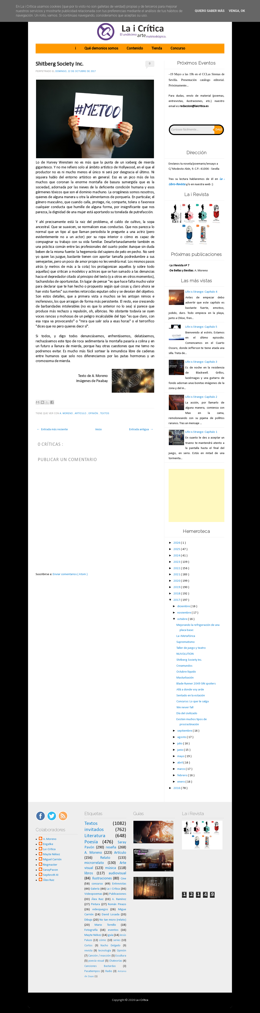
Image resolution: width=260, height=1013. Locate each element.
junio (180, 750)
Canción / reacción (99, 955)
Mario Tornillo (105, 925)
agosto (182, 737)
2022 (177, 568)
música (110, 868)
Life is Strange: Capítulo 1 (201, 432)
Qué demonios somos (101, 49)
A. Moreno (66, 413)
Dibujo (88, 919)
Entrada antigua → (141, 429)
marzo (181, 769)
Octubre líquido (186, 671)
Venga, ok (237, 11)
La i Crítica (49, 849)
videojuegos (100, 909)
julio (180, 743)
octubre (182, 619)
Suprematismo (185, 642)
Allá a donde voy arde (190, 689)
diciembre (184, 606)
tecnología (104, 950)
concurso (97, 883)
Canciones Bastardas (100, 966)
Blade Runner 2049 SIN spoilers (196, 683)
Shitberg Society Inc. (59, 64)
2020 (177, 581)
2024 (177, 555)
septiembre (185, 730)
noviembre (184, 612)
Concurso (178, 49)
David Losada (110, 914)
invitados (94, 829)
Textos (105, 413)
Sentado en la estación (190, 695)
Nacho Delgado (110, 945)
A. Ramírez (119, 899)
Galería (95, 888)
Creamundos (184, 665)
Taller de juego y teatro (191, 648)
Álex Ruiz (48, 880)
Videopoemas (93, 894)
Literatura (94, 835)
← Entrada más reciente (52, 429)
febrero (182, 775)
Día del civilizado (186, 713)
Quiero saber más (210, 11)
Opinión (93, 413)
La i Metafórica (185, 636)
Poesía (91, 842)
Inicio (98, 429)
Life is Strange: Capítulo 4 (201, 291)
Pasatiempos (92, 971)
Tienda (156, 49)
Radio (108, 971)
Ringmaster (50, 864)
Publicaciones (117, 894)
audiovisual (117, 873)
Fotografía (91, 930)
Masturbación (185, 677)
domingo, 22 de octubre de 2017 (75, 71)
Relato (105, 858)
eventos (113, 930)
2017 (177, 600)
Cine (123, 878)
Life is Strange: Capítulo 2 (201, 397)
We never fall (184, 707)
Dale (218, 129)
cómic (102, 940)
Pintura (95, 904)
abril (180, 762)
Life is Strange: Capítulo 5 (201, 327)
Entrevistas (119, 883)
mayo (181, 756)
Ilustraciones (102, 878)
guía (110, 935)
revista (88, 950)
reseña (111, 847)
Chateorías (115, 960)
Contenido (135, 49)
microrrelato (94, 863)
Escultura (120, 955)
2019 (177, 587)
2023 (177, 562)
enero (181, 781)
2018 (177, 593)
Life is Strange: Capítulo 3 (201, 362)
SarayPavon (50, 870)
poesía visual (96, 960)
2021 (177, 574)
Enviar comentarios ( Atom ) (70, 574)
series (116, 940)
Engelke (48, 844)
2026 (177, 543)
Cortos (88, 945)
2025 (177, 549)
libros (88, 873)
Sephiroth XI (50, 875)
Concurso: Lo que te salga (192, 701)
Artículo (81, 413)
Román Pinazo (117, 904)
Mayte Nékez (51, 854)
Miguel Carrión (52, 859)
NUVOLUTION (185, 654)
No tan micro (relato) (112, 919)
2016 (177, 788)
